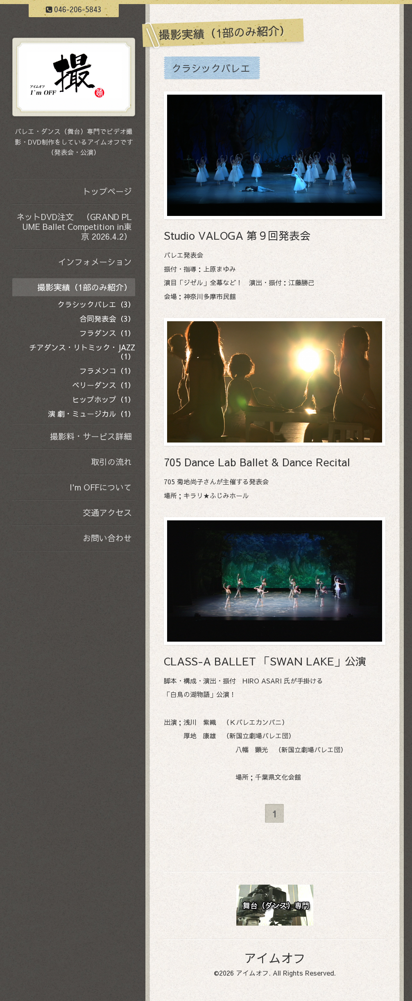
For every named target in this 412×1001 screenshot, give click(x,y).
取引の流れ (111, 461)
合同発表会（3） (107, 318)
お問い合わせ (107, 537)
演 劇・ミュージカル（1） (91, 414)
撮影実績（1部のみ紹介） (84, 287)
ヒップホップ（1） (103, 399)
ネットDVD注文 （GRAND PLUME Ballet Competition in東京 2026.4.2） (74, 226)
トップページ (107, 191)
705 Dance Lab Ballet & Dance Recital (257, 461)
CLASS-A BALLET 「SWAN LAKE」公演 (265, 661)
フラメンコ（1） (107, 370)
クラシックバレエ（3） (96, 304)
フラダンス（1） (107, 333)
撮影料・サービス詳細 (91, 436)
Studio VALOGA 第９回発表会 (237, 235)
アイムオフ (275, 957)
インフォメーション (95, 261)
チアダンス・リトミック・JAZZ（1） (82, 351)
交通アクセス (107, 512)
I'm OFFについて (101, 487)
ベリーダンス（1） (103, 385)
